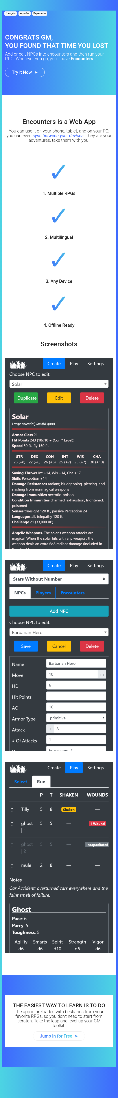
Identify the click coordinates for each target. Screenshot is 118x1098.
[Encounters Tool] (25, 72)
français (11, 13)
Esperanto (39, 13)
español (25, 13)
